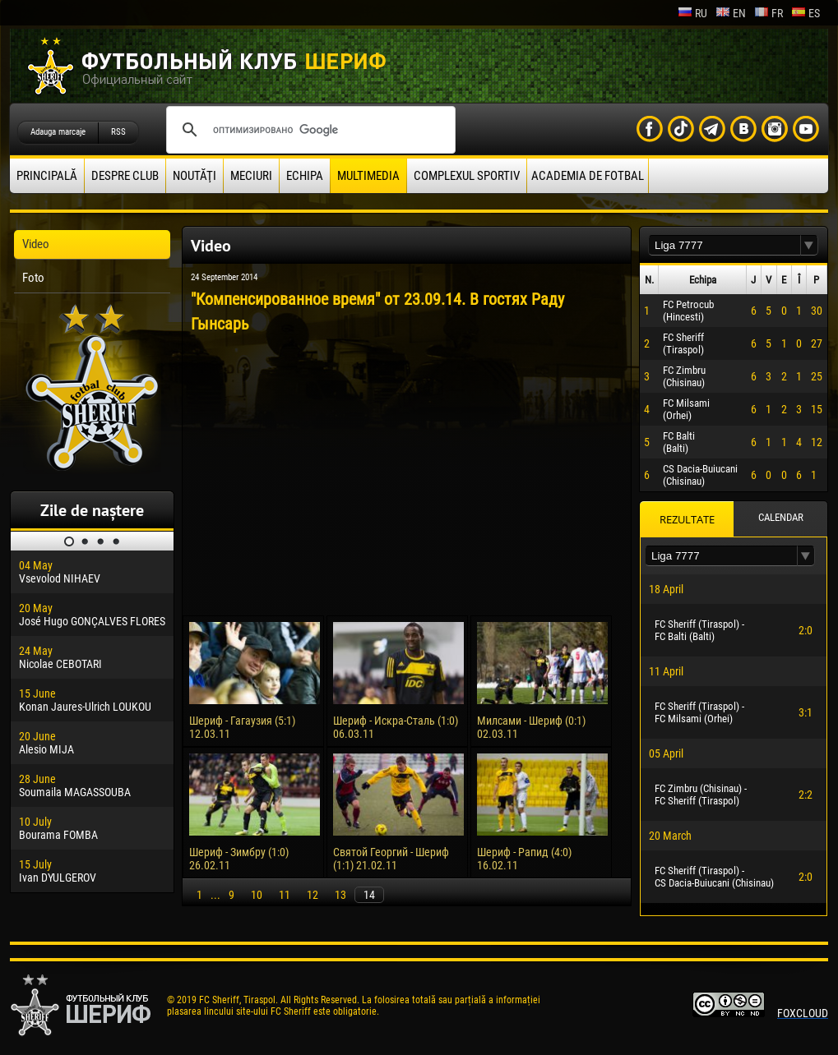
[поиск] (308, 130)
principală (46, 175)
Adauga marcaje (58, 132)
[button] (809, 245)
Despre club (125, 175)
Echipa (304, 175)
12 (312, 894)
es (805, 13)
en (730, 13)
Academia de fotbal (587, 175)
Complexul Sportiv (467, 175)
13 (340, 894)
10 (256, 894)
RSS (118, 132)
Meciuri (251, 175)
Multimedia (368, 175)
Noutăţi (194, 175)
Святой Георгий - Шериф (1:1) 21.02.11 (391, 858)
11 (284, 894)
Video (35, 244)
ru (692, 13)
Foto (33, 277)
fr (768, 13)
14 (369, 894)
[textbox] (724, 245)
